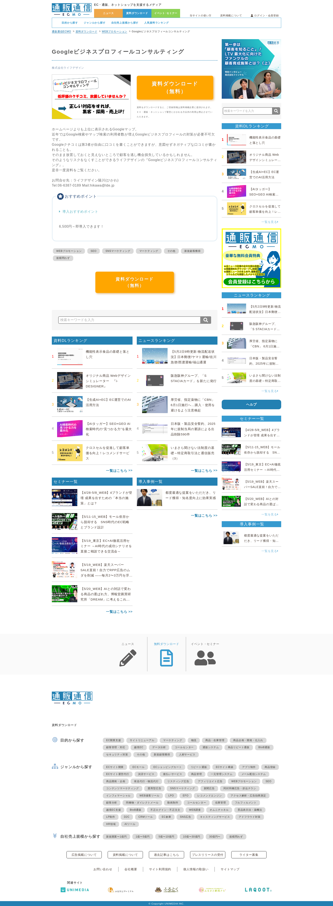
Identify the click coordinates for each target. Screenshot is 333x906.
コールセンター (184, 747)
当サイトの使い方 (201, 15)
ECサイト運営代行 (117, 774)
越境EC (138, 747)
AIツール (129, 824)
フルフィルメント (246, 802)
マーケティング (148, 251)
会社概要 (130, 869)
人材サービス (187, 754)
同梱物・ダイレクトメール (142, 802)
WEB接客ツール (149, 795)
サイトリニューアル (142, 740)
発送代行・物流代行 (146, 781)
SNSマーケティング (118, 251)
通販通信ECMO (61, 31)
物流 (194, 740)
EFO (186, 795)
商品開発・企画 (115, 781)
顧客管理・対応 (115, 747)
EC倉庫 (166, 816)
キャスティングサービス (215, 816)
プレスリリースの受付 (207, 854)
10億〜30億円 (191, 836)
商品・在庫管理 (214, 740)
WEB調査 (195, 809)
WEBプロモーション (114, 31)
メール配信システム (253, 774)
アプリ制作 (249, 767)
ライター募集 (248, 854)
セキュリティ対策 (117, 754)
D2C (127, 816)
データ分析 (159, 747)
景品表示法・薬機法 (250, 809)
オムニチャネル (219, 809)
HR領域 (111, 824)
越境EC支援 (113, 809)
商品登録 (270, 767)
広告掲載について (84, 854)
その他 (171, 251)
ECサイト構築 (224, 767)
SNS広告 (185, 816)
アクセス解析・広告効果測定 (248, 795)
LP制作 (110, 816)
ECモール (139, 767)
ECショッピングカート (167, 767)
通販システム (211, 747)
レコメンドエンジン (209, 795)
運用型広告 (154, 788)
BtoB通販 (264, 747)
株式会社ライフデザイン (68, 67)
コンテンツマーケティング (122, 788)
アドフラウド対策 (249, 816)
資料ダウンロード (137, 13)
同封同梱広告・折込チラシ (239, 788)
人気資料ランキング (156, 22)
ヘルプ (251, 404)
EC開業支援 (113, 740)
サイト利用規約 (160, 869)
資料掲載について (231, 15)
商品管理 (196, 774)
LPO (171, 795)
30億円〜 (214, 836)
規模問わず (63, 258)
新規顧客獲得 (192, 251)
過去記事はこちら (166, 854)
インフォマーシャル (118, 795)
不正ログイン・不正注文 (165, 809)
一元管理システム (221, 774)
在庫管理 (220, 802)
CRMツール (145, 816)
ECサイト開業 (115, 767)
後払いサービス (172, 774)
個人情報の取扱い (196, 869)
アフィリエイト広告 (210, 781)
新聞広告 (209, 788)
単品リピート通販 (239, 747)
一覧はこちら (116, 470)
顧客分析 (111, 802)
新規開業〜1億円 (116, 836)
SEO (94, 251)
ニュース (108, 13)
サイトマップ (230, 869)
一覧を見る (269, 222)
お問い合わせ (102, 869)
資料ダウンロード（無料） (175, 87)
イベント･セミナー (166, 13)
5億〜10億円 (166, 836)
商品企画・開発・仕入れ (248, 740)
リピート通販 (199, 767)
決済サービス (146, 774)
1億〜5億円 (143, 836)
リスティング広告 (178, 781)
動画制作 (172, 802)
